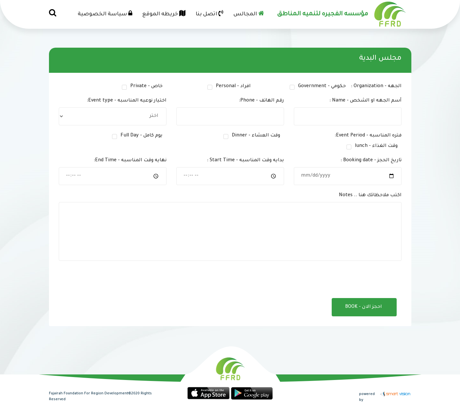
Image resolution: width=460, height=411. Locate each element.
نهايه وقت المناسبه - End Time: (130, 160)
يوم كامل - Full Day (141, 135)
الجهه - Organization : (376, 86)
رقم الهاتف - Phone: (261, 100)
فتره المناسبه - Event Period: (368, 135)
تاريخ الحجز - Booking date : (371, 160)
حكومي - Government (322, 86)
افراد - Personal (233, 86)
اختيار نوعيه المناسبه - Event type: (127, 100)
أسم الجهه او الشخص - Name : (365, 100)
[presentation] (347, 280)
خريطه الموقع (163, 13)
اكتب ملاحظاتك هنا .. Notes (370, 195)
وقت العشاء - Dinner (256, 135)
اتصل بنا (209, 13)
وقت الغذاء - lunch (376, 146)
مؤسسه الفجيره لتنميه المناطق (322, 14)
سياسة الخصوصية (105, 13)
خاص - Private (146, 86)
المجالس (248, 13)
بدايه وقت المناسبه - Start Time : (245, 160)
